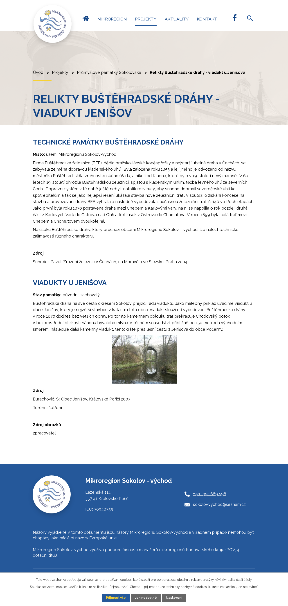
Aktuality (177, 18)
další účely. (244, 579)
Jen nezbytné (146, 597)
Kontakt (207, 18)
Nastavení (174, 597)
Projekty (146, 18)
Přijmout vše (116, 597)
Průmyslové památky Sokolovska (109, 72)
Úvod (86, 21)
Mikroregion (112, 18)
